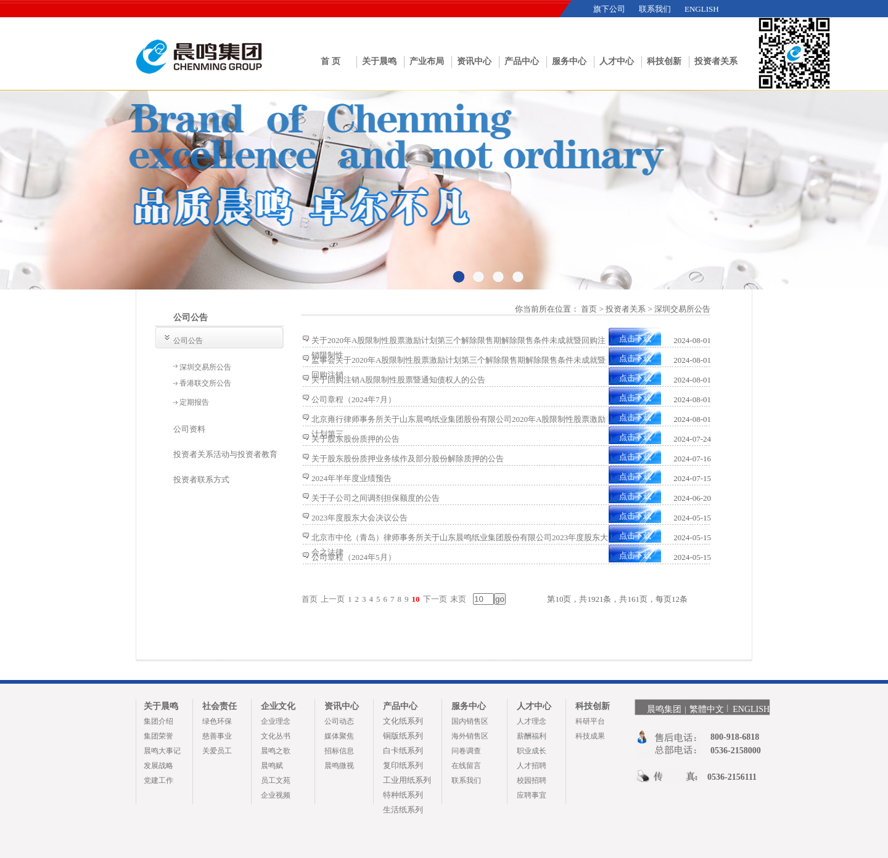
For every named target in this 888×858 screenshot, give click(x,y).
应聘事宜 (531, 795)
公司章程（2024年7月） (353, 399)
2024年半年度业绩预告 (351, 478)
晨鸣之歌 (275, 751)
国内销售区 (469, 721)
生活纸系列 (403, 809)
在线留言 (466, 765)
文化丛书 (275, 736)
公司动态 (339, 721)
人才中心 (616, 61)
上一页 (333, 599)
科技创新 (664, 61)
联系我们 (655, 9)
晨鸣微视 (339, 765)
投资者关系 (716, 61)
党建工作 (158, 780)
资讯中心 (474, 61)
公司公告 (188, 340)
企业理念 (275, 721)
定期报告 (194, 402)
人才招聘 (531, 765)
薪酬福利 (531, 736)
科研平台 (590, 721)
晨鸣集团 (664, 709)
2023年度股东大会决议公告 (359, 517)
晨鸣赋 (272, 765)
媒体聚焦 (339, 736)
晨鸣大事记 (162, 751)
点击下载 (635, 338)
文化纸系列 (403, 721)
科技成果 (590, 736)
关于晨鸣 (379, 61)
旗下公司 (609, 9)
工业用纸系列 (407, 780)
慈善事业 (217, 736)
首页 (310, 599)
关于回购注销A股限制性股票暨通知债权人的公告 (398, 379)
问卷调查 (466, 751)
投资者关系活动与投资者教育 (225, 454)
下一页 (435, 599)
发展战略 (158, 765)
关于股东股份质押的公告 (355, 438)
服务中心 (569, 61)
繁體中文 (706, 709)
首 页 (330, 61)
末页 (458, 599)
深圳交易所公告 (205, 367)
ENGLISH (701, 9)
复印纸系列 (403, 765)
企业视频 (275, 795)
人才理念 (531, 721)
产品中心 (521, 61)
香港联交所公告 (205, 383)
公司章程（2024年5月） (353, 557)
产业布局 (426, 61)
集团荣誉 (158, 736)
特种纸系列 (403, 794)
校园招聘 (531, 780)
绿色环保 (217, 721)
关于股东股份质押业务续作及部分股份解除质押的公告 (407, 458)
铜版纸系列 (403, 735)
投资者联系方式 (201, 479)
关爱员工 (217, 751)
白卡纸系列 (403, 750)
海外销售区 (469, 736)
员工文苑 (275, 780)
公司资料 (189, 429)
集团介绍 (158, 721)
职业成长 (531, 751)
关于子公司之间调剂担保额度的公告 (375, 498)
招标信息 (339, 751)
